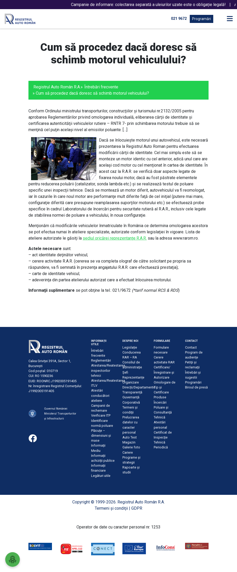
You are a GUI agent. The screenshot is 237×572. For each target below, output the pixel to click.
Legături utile (100, 476)
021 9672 (179, 18)
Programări (201, 19)
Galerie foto (131, 447)
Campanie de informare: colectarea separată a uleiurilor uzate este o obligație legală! (153, 4)
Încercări (160, 402)
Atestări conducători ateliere (100, 395)
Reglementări (101, 360)
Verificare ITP (100, 415)
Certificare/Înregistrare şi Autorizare (164, 372)
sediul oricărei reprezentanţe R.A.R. (115, 238)
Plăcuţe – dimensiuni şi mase (101, 435)
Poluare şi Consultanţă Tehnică (163, 412)
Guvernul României (55, 408)
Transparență (132, 392)
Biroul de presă (196, 387)
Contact (191, 347)
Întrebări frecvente (101, 86)
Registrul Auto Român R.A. (57, 86)
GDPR (136, 508)
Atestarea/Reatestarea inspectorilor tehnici (108, 370)
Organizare (130, 382)
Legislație (129, 347)
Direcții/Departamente (138, 387)
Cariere (127, 452)
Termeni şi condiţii (111, 508)
